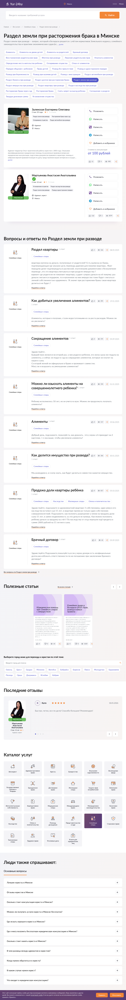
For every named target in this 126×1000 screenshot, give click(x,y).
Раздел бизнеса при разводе (18, 80)
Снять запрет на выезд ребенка (71, 91)
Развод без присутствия (62, 69)
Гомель (9, 670)
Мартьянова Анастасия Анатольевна (54, 184)
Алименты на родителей (58, 52)
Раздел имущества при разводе (20, 85)
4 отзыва (51, 191)
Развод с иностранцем (70, 74)
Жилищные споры (76, 501)
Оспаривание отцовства (57, 63)
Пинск (87, 670)
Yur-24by (14, 4)
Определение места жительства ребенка (24, 63)
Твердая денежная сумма (17, 96)
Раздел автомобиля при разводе (99, 74)
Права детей (42, 69)
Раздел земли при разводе (85, 80)
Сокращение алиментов (50, 338)
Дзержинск (31, 675)
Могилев (40, 670)
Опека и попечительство (99, 501)
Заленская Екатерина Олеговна (51, 115)
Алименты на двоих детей (30, 52)
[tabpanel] (63, 718)
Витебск (52, 670)
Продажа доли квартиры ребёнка (57, 490)
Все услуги (16, 27)
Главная (6, 27)
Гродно (29, 670)
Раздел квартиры (44, 249)
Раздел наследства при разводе (82, 85)
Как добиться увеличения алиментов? (60, 300)
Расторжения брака (44, 91)
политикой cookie (37, 995)
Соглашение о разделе (100, 91)
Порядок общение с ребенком (19, 69)
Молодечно (99, 670)
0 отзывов (52, 118)
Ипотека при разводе (51, 58)
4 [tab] (43, 734)
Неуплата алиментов (103, 58)
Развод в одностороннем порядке (92, 69)
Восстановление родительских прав (21, 58)
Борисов (76, 670)
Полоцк (9, 675)
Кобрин (55, 675)
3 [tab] (40, 734)
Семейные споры (30, 27)
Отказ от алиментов (80, 63)
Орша (19, 675)
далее (61, 44)
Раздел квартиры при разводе (51, 85)
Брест (19, 670)
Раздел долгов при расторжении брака (52, 80)
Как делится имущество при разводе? (60, 455)
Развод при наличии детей (44, 74)
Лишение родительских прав (77, 58)
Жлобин (44, 675)
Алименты (10, 52)
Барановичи (114, 670)
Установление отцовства (43, 96)
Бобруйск (64, 670)
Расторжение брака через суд (19, 91)
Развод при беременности (17, 74)
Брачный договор (80, 52)
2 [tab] (38, 734)
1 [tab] (35, 734)
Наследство (58, 501)
